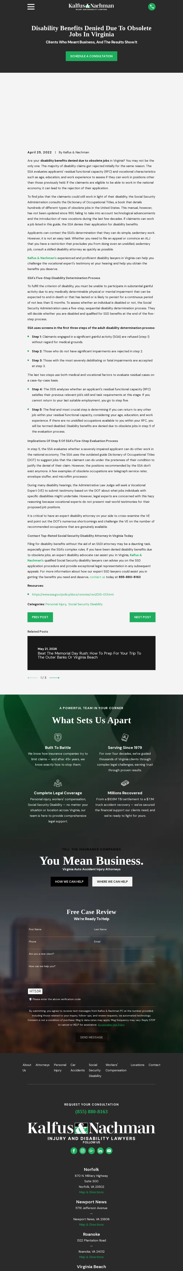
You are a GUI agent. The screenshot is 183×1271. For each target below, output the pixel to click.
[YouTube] (109, 1095)
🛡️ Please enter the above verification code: (55, 943)
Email (97, 886)
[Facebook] (74, 1095)
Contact (154, 1009)
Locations (137, 1009)
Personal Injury (55, 549)
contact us (97, 521)
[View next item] (54, 622)
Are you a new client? (41, 898)
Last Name (100, 873)
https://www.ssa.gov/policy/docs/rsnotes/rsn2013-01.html (72, 539)
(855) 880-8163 (91, 1056)
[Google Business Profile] (91, 1095)
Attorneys (43, 1009)
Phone (32, 886)
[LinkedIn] (100, 1095)
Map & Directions (91, 1136)
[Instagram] (82, 1095)
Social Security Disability (85, 549)
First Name (35, 873)
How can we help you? (42, 910)
